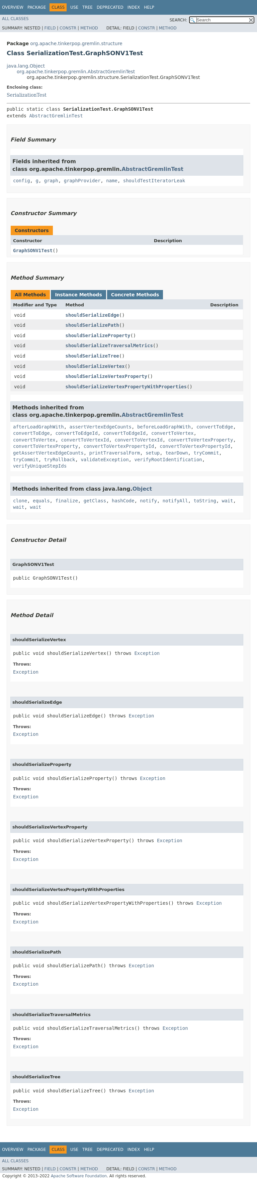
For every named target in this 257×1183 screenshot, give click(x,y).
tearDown (176, 453)
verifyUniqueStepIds (40, 466)
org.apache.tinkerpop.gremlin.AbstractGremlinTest (76, 71)
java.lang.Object (26, 66)
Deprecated (110, 7)
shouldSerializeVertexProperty (106, 376)
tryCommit (206, 453)
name (111, 180)
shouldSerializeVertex (95, 366)
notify (148, 500)
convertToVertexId (85, 439)
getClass (95, 500)
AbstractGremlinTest (56, 115)
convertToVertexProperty (200, 439)
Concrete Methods (135, 294)
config (21, 180)
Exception (147, 653)
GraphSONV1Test (33, 250)
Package (36, 7)
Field (50, 28)
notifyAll (175, 500)
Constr (68, 28)
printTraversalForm (114, 453)
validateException (104, 459)
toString (205, 500)
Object (142, 489)
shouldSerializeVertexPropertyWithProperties (126, 386)
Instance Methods (78, 294)
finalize (66, 500)
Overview (12, 7)
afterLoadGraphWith (38, 426)
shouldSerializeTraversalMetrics (109, 345)
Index (133, 7)
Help (149, 7)
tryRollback (59, 459)
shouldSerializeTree (92, 356)
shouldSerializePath (92, 325)
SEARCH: (178, 20)
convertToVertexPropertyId (119, 446)
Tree (87, 7)
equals (41, 500)
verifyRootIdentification (168, 459)
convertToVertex (172, 433)
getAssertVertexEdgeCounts (48, 453)
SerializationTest (27, 95)
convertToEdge (214, 426)
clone (20, 500)
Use (74, 7)
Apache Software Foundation (79, 1176)
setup (153, 453)
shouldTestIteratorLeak (154, 180)
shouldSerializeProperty (98, 335)
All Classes (15, 18)
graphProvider (82, 180)
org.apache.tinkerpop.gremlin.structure (76, 43)
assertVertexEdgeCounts (101, 426)
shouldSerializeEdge (92, 315)
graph (51, 180)
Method (89, 28)
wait (227, 500)
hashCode (123, 500)
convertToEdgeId (76, 433)
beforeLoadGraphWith (164, 426)
